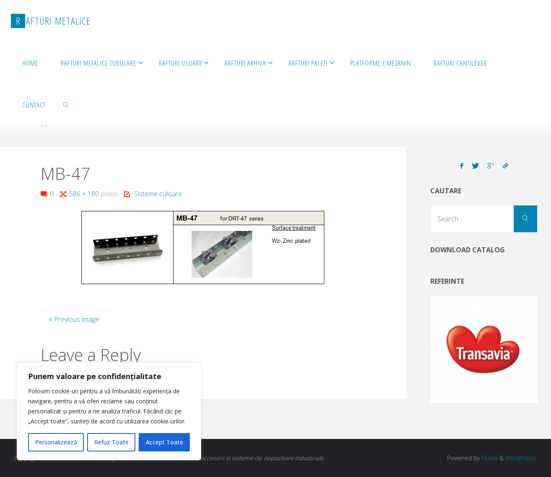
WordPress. (521, 458)
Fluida (489, 458)
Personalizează (56, 442)
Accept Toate (164, 442)
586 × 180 (85, 193)
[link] (66, 105)
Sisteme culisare (158, 193)
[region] (109, 411)
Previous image (73, 319)
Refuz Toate (111, 442)
